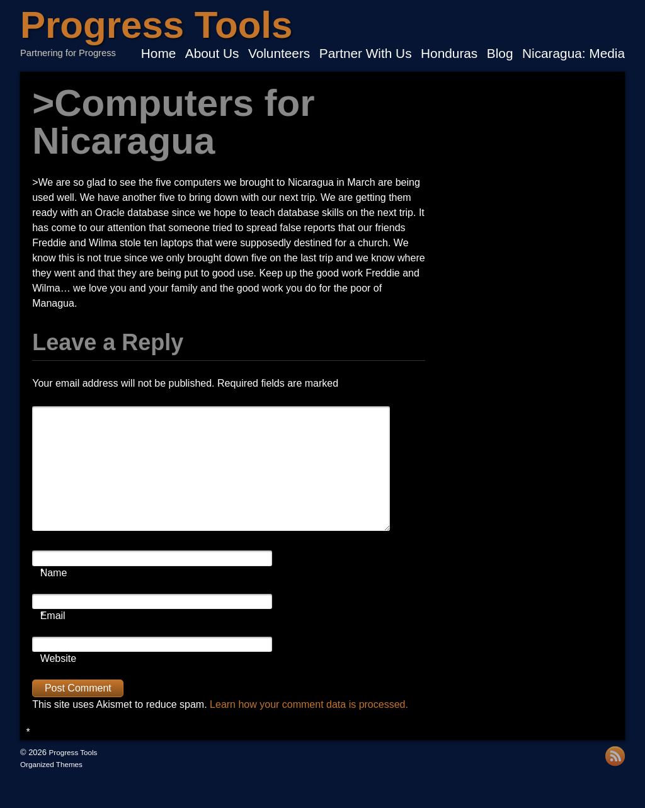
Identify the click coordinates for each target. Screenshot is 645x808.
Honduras (449, 53)
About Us (212, 53)
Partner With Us (365, 53)
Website (58, 658)
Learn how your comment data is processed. (309, 704)
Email (53, 615)
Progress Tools (156, 25)
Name (53, 573)
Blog (500, 53)
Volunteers (279, 53)
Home (158, 53)
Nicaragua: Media (573, 53)
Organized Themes (51, 764)
